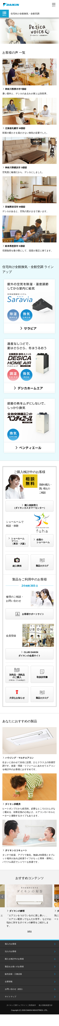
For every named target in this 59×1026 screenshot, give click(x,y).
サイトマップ (10, 997)
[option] (29, 31)
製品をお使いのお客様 (14, 966)
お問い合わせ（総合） (14, 989)
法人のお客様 (10, 951)
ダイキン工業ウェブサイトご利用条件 (21, 1005)
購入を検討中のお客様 (14, 959)
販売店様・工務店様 (13, 974)
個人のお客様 (10, 944)
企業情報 (8, 981)
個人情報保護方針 (46, 1005)
